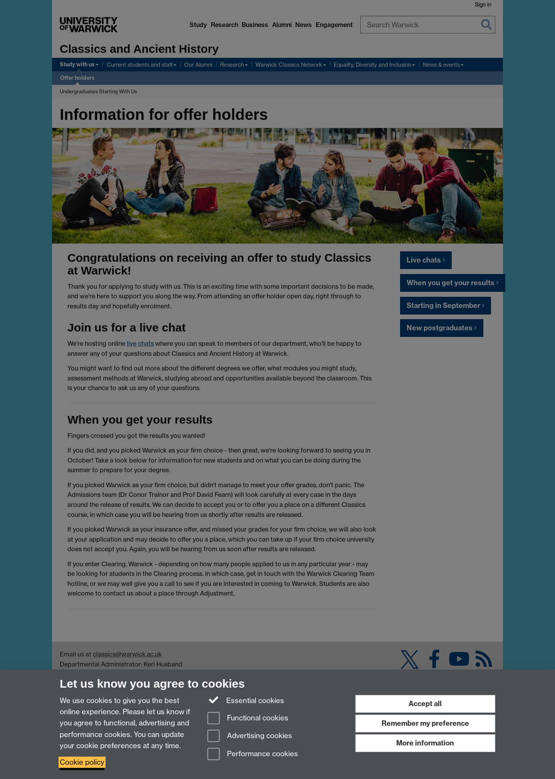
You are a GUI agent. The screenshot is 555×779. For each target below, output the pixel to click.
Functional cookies (247, 719)
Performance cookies (252, 754)
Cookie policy (82, 762)
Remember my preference (425, 723)
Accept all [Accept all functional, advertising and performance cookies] (425, 703)
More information (425, 743)
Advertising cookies (249, 736)
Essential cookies (245, 700)
